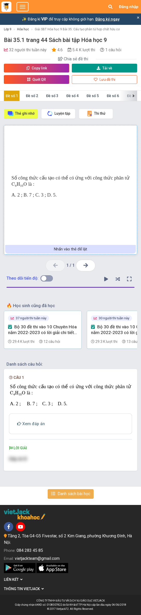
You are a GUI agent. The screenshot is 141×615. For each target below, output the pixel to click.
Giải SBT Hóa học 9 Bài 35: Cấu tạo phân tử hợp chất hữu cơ (77, 29)
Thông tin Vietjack (24, 589)
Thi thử (95, 113)
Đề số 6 (113, 96)
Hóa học (23, 29)
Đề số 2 (32, 96)
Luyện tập (58, 113)
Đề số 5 (93, 96)
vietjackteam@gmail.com (37, 558)
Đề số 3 (52, 96)
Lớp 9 (7, 29)
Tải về (104, 68)
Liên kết (13, 579)
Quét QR (36, 79)
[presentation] (19, 185)
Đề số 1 (12, 96)
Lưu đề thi (104, 79)
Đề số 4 (72, 96)
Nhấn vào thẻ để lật (70, 249)
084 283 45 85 (30, 550)
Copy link (36, 68)
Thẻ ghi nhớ (20, 113)
